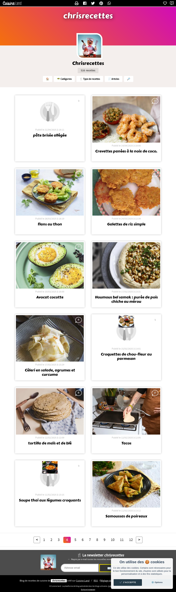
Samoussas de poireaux (126, 516)
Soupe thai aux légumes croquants (50, 500)
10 (113, 540)
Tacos (126, 443)
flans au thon (50, 224)
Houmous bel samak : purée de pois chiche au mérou (126, 299)
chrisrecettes (88, 16)
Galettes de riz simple (126, 224)
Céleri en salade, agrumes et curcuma (50, 372)
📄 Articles (113, 79)
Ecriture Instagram (88, 589)
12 (131, 540)
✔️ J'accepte (128, 582)
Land (82, 580)
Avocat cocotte (49, 297)
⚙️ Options (157, 582)
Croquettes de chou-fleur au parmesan (126, 356)
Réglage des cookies (110, 580)
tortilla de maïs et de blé (50, 443)
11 (122, 540)
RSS (96, 580)
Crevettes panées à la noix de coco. (126, 151)
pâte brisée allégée (50, 135)
